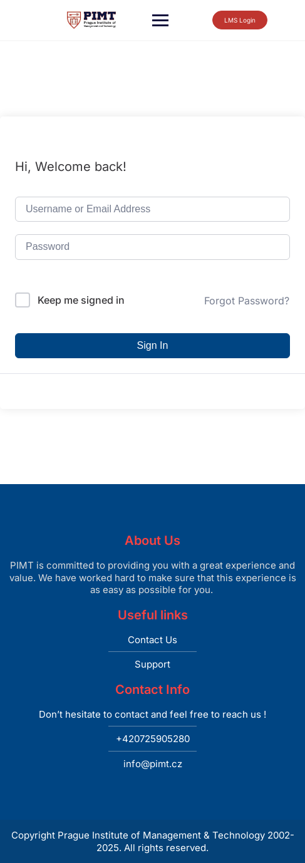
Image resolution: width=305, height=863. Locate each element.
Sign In (152, 345)
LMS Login (229, 20)
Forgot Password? (246, 300)
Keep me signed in (81, 300)
